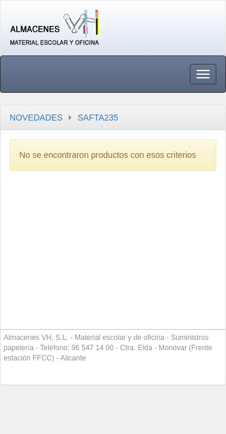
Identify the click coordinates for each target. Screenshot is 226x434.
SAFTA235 (98, 117)
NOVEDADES (36, 117)
